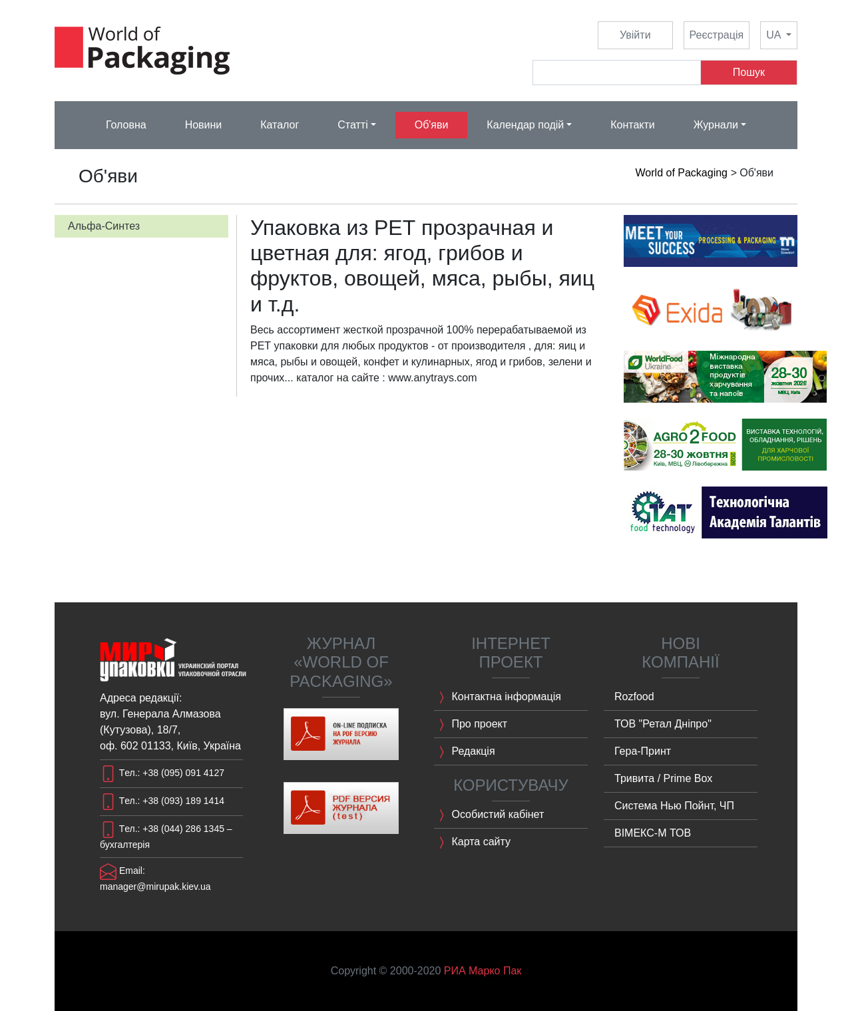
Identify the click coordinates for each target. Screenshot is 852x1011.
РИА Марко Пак (483, 970)
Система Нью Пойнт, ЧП (674, 805)
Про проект (470, 724)
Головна (126, 124)
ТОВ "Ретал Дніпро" (663, 723)
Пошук (749, 72)
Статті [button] (352, 124)
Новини (203, 124)
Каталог (279, 124)
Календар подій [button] (525, 124)
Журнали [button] (716, 124)
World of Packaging (682, 172)
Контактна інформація (497, 697)
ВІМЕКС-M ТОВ (652, 833)
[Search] (616, 72)
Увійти (635, 35)
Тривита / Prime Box (663, 778)
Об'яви (432, 124)
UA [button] (774, 35)
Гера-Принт (642, 751)
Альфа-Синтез (104, 226)
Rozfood (634, 696)
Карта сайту (472, 842)
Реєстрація (717, 35)
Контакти (632, 124)
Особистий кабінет (489, 815)
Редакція (464, 752)
